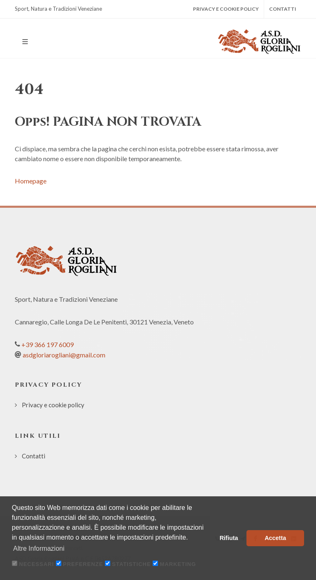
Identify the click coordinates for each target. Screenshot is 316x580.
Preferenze (83, 564)
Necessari (36, 564)
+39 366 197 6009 (47, 344)
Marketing (178, 564)
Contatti (282, 9)
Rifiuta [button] (229, 538)
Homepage (30, 181)
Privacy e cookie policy (226, 9)
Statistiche (131, 564)
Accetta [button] (275, 538)
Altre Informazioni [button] (39, 548)
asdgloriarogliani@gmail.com (64, 355)
